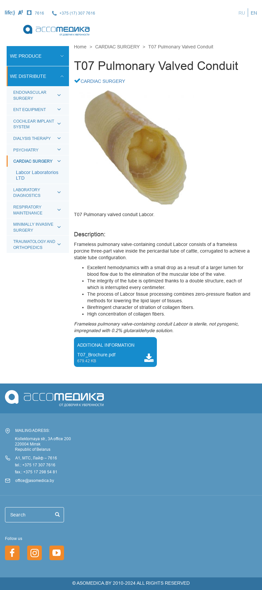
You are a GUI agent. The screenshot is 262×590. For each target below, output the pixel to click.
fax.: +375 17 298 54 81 (36, 471)
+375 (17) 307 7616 (77, 13)
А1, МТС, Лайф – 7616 (36, 457)
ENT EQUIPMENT (29, 109)
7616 (39, 13)
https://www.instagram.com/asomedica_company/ (34, 553)
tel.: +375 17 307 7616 (35, 464)
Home (80, 46)
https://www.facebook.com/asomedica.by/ (12, 553)
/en (56, 553)
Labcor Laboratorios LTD (37, 175)
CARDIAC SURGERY (32, 161)
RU (241, 13)
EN (254, 13)
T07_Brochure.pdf (96, 354)
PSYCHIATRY (25, 150)
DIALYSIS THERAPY (32, 138)
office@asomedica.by (34, 480)
